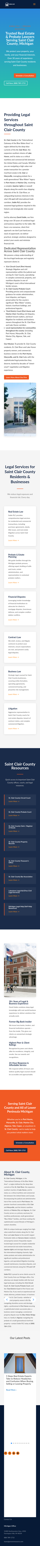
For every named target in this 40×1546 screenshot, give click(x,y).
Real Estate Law (9, 1475)
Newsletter (8, 1511)
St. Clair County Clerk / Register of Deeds (21, 827)
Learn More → (13, 540)
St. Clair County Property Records (18, 842)
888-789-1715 (9, 1537)
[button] (33, 1299)
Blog (5, 1507)
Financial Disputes (10, 1487)
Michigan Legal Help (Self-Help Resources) (20, 907)
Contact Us (8, 1519)
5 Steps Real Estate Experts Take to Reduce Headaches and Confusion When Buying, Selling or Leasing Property (19, 1380)
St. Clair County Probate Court (20, 812)
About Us (7, 1503)
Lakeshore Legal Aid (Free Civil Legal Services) (20, 891)
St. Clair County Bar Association (21, 877)
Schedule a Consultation (25, 76)
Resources (7, 1515)
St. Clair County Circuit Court (20, 798)
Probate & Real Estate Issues (14, 1491)
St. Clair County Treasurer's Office (19, 862)
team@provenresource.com (13, 1541)
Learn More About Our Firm (16, 377)
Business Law (8, 1483)
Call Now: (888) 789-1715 (16, 83)
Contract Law (8, 1479)
